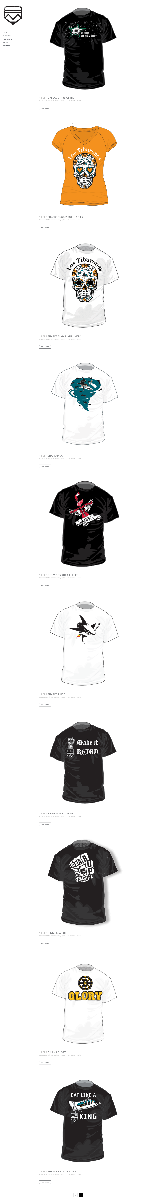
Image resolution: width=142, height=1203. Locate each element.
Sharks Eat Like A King (63, 1171)
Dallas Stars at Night (63, 97)
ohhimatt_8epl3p (59, 100)
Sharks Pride (56, 694)
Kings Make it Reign (61, 813)
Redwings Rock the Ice (63, 575)
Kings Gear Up (57, 933)
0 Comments (71, 100)
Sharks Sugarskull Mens (65, 336)
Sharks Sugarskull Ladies (65, 217)
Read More (45, 108)
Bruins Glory (57, 1052)
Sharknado (55, 455)
